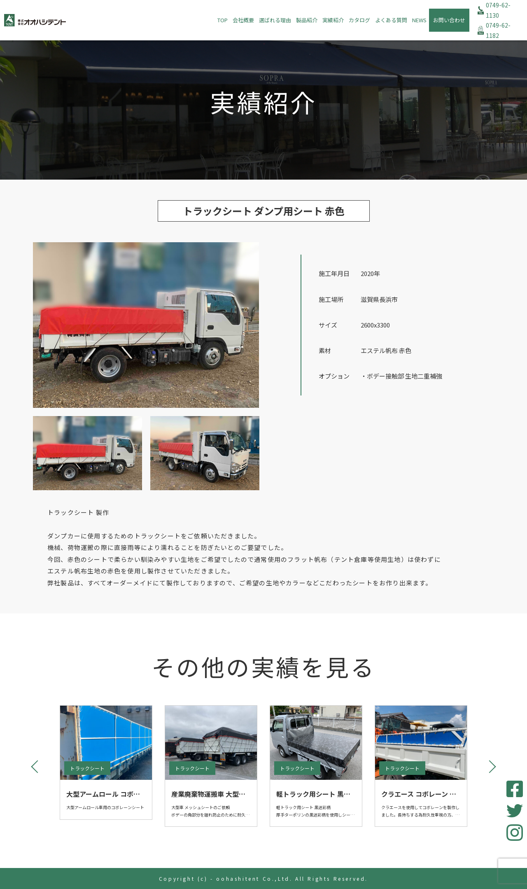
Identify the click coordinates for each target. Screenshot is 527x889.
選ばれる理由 (275, 20)
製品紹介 (306, 20)
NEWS (419, 20)
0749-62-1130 (498, 10)
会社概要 (243, 20)
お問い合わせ (449, 20)
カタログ (359, 20)
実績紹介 (333, 20)
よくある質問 (391, 20)
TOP (222, 20)
